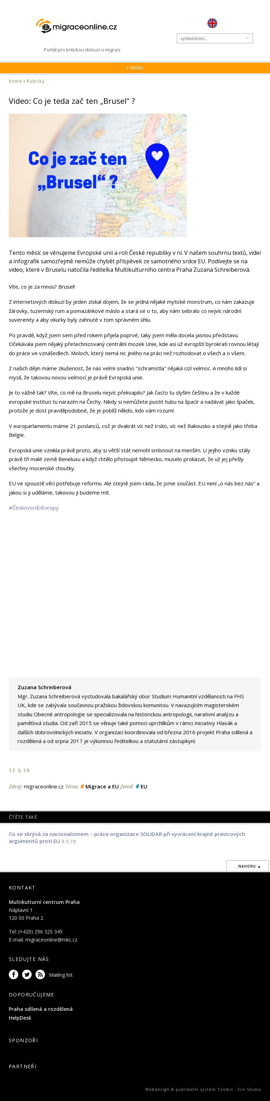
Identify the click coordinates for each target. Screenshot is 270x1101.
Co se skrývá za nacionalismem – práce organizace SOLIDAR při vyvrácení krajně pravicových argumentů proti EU (127, 837)
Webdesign (157, 1089)
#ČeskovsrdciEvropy (34, 507)
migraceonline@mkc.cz (51, 939)
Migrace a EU (102, 786)
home (15, 81)
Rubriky (35, 81)
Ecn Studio (249, 1089)
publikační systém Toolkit (204, 1089)
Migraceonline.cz (80, 26)
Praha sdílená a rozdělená (41, 1009)
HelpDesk (20, 1017)
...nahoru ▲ (247, 866)
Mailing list (61, 974)
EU (144, 786)
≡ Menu (135, 68)
